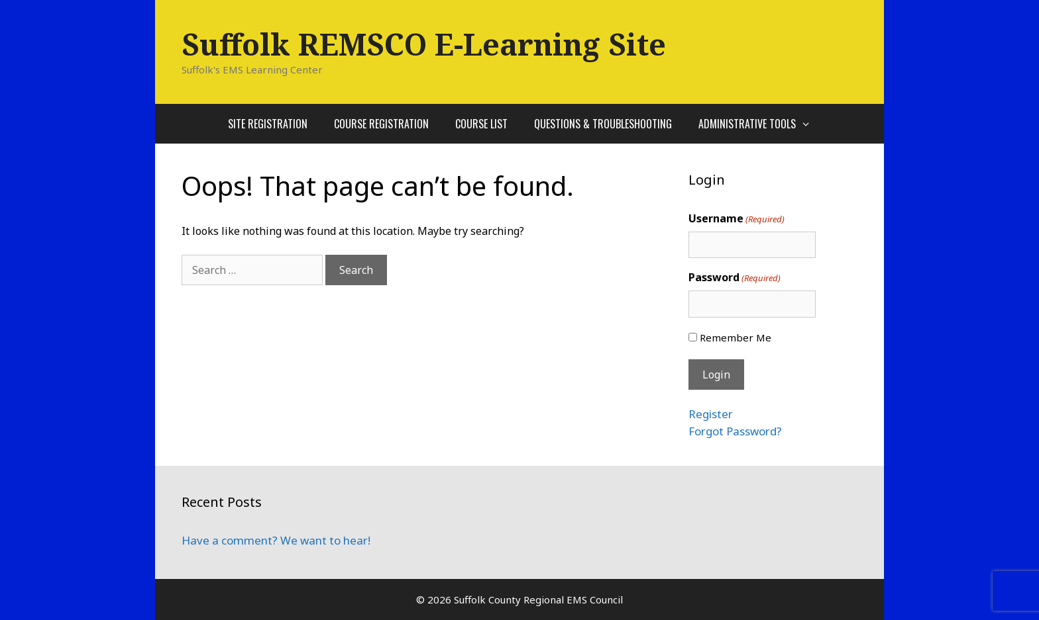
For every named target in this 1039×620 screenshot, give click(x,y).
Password (734, 277)
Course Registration (381, 124)
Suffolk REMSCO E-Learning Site (424, 44)
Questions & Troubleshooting (603, 124)
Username (736, 218)
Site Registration (267, 124)
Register (710, 413)
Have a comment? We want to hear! (276, 540)
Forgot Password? (735, 431)
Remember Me (735, 337)
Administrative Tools (761, 124)
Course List (481, 124)
